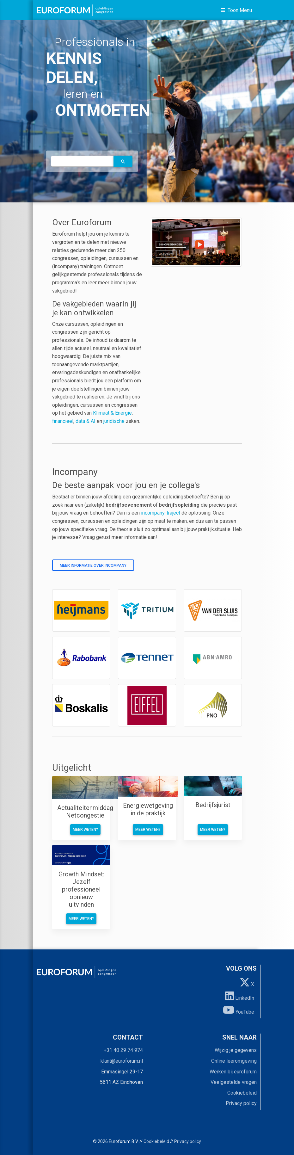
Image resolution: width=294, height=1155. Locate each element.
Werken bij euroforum (233, 1072)
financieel (62, 421)
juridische (114, 421)
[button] (122, 161)
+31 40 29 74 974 (123, 1050)
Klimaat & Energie (112, 413)
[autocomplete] (82, 161)
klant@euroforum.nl (122, 1061)
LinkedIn (239, 996)
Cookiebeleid (242, 1093)
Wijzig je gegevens (236, 1050)
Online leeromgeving (234, 1061)
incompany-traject (160, 513)
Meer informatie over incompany (93, 565)
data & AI (86, 421)
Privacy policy (241, 1103)
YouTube (238, 1010)
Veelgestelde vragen (234, 1082)
